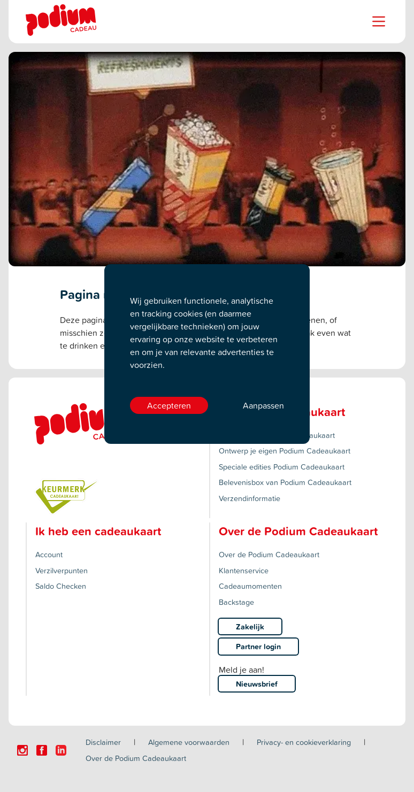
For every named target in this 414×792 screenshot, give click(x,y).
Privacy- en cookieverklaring (304, 742)
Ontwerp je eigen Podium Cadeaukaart (284, 450)
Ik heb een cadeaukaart (98, 531)
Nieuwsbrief (257, 683)
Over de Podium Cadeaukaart (269, 554)
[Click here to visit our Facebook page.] (41, 750)
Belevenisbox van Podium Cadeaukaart (285, 482)
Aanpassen (263, 405)
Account (49, 554)
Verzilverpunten (61, 570)
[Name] (378, 21)
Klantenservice (244, 570)
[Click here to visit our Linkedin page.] (61, 750)
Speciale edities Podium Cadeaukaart (281, 466)
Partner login (258, 646)
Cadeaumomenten (250, 585)
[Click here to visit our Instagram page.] (22, 750)
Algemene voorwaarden (188, 742)
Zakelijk (250, 626)
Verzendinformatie (249, 498)
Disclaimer (103, 742)
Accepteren (169, 405)
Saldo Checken (60, 585)
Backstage (236, 602)
